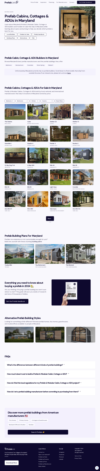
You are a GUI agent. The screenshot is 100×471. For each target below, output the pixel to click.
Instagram (61, 452)
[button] (10, 101)
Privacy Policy (78, 458)
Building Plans (11, 38)
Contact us (41, 452)
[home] (11, 2)
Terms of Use (78, 456)
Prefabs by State (43, 457)
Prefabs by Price (43, 461)
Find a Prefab (34, 2)
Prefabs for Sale (24, 34)
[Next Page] (50, 218)
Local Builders (11, 34)
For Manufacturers (61, 2)
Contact (71, 2)
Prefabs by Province (44, 459)
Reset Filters (59, 101)
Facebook (61, 454)
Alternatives (23, 38)
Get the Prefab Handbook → (16, 301)
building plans (37, 242)
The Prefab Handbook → (86, 2)
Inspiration (43, 2)
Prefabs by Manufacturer (45, 464)
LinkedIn (61, 459)
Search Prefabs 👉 (38, 432)
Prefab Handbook (39, 34)
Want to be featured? (44, 454)
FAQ (33, 38)
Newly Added (42, 466)
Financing (51, 2)
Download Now (11, 463)
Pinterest (61, 457)
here (69, 73)
